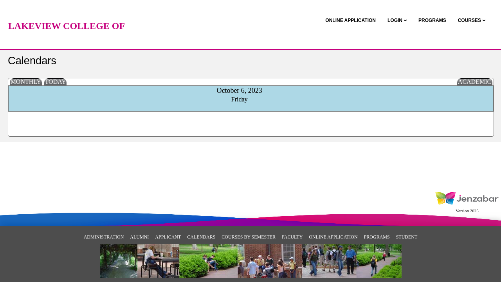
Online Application (333, 237)
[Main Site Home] (66, 13)
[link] (350, 20)
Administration (104, 237)
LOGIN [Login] (394, 20)
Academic (474, 81)
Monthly (26, 81)
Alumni (139, 237)
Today (55, 81)
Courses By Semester (249, 237)
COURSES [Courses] (469, 20)
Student (407, 237)
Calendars (201, 237)
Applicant (168, 237)
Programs (377, 237)
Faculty (292, 237)
